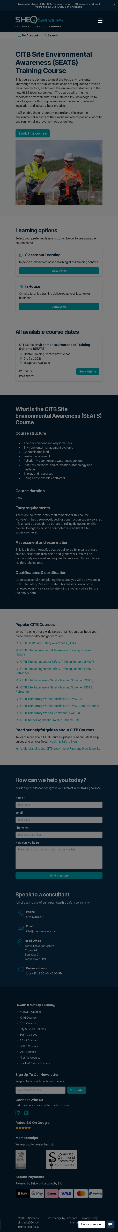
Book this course (32, 133)
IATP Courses (28, 1052)
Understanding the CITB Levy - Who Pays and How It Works (58, 748)
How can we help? (28, 842)
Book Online (87, 371)
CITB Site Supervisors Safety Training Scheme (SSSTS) (54, 680)
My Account (28, 35)
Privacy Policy (89, 1218)
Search (51, 35)
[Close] (114, 4)
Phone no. (23, 828)
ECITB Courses (29, 1046)
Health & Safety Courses (35, 1063)
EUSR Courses (28, 1034)
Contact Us (59, 306)
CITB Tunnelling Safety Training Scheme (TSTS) (50, 720)
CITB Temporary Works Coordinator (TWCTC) (49, 699)
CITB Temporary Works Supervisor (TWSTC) (48, 713)
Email (20, 813)
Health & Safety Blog (63, 741)
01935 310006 (35, 917)
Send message (59, 875)
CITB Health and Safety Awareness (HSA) (46, 643)
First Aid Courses (30, 1057)
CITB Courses (28, 1023)
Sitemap (74, 1222)
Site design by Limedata (62, 1218)
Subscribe (76, 1090)
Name (20, 798)
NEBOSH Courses (30, 1012)
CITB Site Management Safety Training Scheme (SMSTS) (56, 662)
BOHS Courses (29, 1040)
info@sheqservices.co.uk (41, 931)
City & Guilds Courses (33, 1029)
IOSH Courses (28, 1017)
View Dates (59, 271)
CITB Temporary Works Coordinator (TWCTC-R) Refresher (57, 706)
